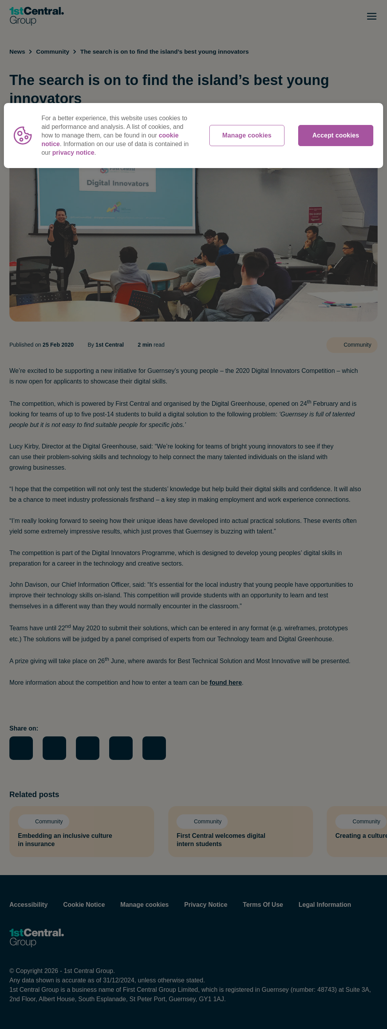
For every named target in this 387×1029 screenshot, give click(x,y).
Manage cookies (247, 135)
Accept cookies (335, 135)
